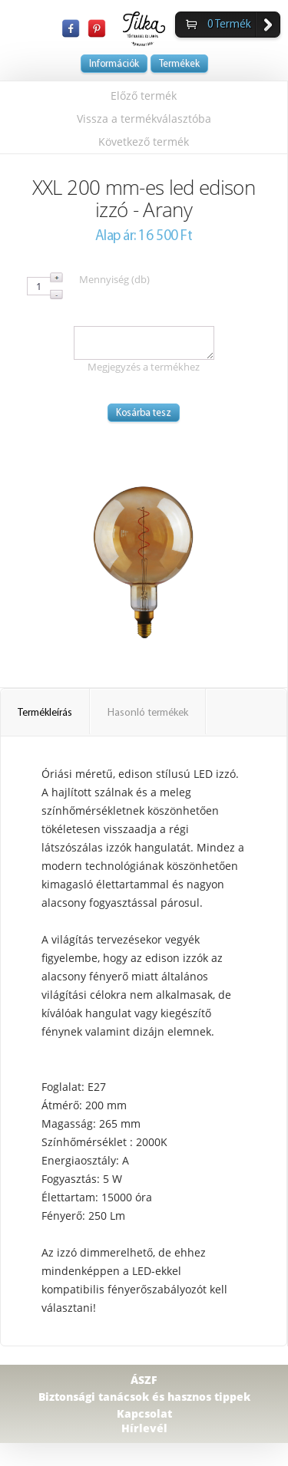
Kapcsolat (144, 1413)
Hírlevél (144, 1428)
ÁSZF (144, 1379)
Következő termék (143, 141)
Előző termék (144, 95)
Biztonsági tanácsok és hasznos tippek (144, 1396)
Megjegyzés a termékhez (144, 367)
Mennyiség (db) (114, 279)
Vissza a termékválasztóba (144, 118)
